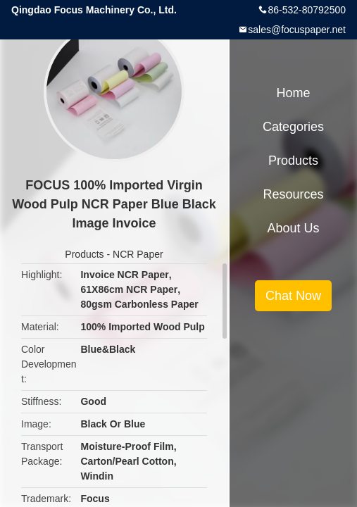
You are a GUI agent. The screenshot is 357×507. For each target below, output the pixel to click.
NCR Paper (138, 254)
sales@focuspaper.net (297, 29)
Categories (293, 127)
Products (84, 254)
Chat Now (293, 296)
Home (293, 93)
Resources (293, 194)
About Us (293, 228)
